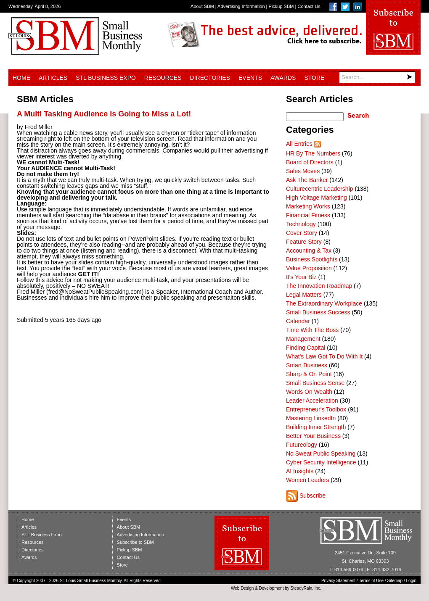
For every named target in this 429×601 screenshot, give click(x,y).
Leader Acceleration (312, 400)
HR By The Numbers (313, 153)
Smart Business (306, 365)
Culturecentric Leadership (319, 188)
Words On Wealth (309, 391)
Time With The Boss (312, 330)
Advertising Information (241, 6)
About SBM (202, 6)
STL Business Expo (106, 77)
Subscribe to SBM (135, 542)
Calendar (298, 321)
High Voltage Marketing (316, 197)
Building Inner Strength (316, 427)
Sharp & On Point (309, 374)
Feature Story (304, 241)
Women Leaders (307, 480)
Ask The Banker (307, 180)
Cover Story (301, 232)
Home (21, 77)
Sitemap (395, 580)
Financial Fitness (308, 215)
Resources (163, 77)
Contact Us (308, 6)
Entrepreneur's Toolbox (316, 409)
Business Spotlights (311, 259)
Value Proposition (309, 268)
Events (250, 77)
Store (314, 77)
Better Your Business (313, 435)
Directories (210, 77)
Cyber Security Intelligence (321, 462)
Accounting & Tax (308, 250)
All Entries (299, 143)
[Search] (377, 77)
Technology (301, 224)
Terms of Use (371, 580)
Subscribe (312, 495)
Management (303, 338)
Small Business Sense (315, 383)
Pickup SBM (281, 6)
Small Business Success (318, 312)
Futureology (301, 444)
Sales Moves (303, 171)
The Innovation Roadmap (319, 285)
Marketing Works (308, 206)
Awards (283, 77)
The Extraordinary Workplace (324, 303)
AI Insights (299, 471)
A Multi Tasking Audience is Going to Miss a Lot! (104, 114)
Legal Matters (304, 294)
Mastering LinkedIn (311, 418)
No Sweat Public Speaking (320, 453)
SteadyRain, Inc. (306, 588)
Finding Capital (305, 347)
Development (271, 588)
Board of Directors (310, 162)
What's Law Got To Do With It (324, 356)
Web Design (242, 588)
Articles (53, 77)
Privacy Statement (338, 580)
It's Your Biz (301, 277)
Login (411, 580)
